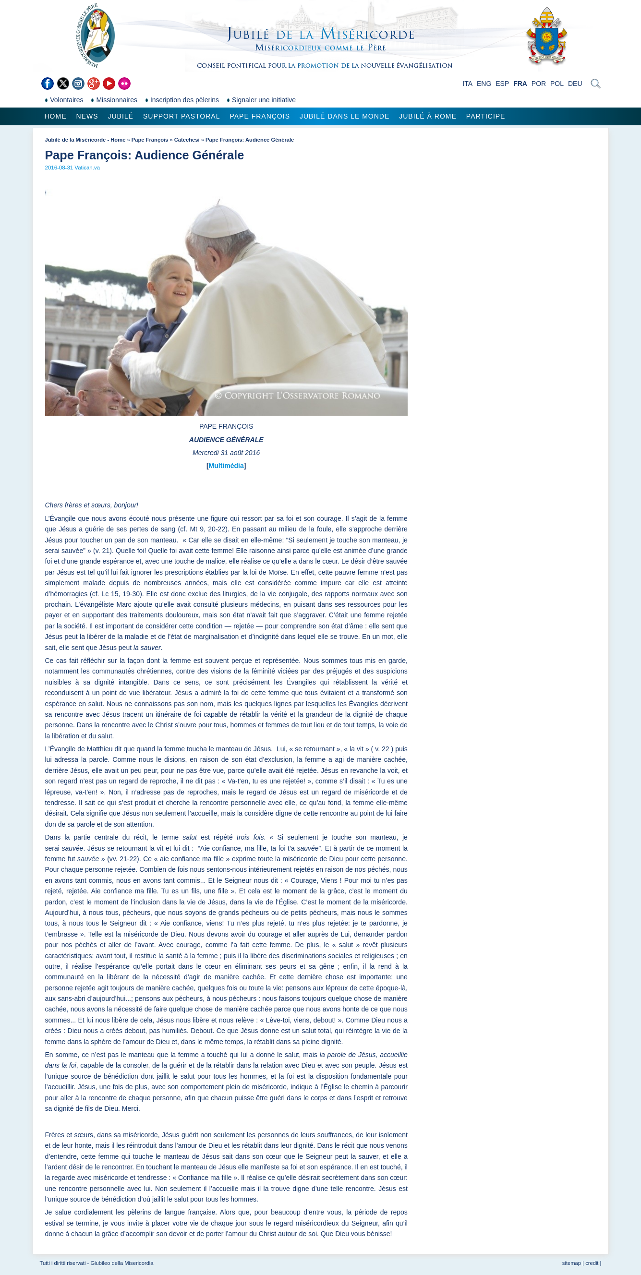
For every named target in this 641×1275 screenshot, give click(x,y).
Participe (486, 116)
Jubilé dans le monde (344, 116)
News (87, 116)
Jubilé (120, 116)
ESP (502, 83)
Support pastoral (181, 116)
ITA (467, 83)
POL (557, 83)
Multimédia (226, 465)
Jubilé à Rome (428, 116)
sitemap (571, 1263)
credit (591, 1263)
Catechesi (187, 140)
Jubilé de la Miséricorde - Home (85, 140)
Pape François (260, 116)
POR (539, 83)
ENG (484, 83)
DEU (575, 83)
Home (56, 116)
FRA (520, 83)
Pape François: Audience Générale (250, 140)
